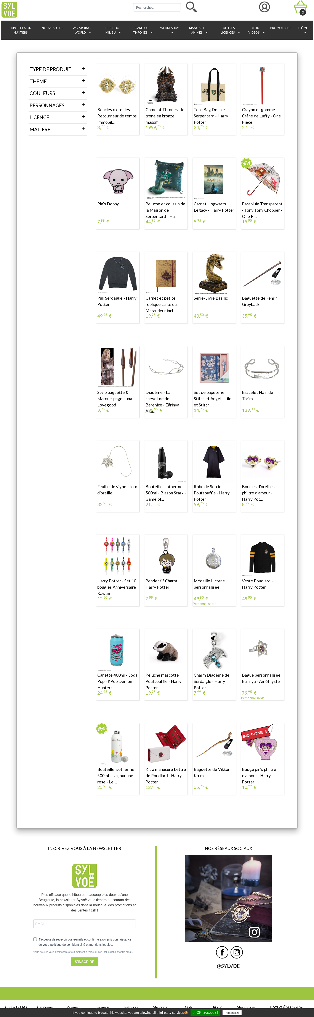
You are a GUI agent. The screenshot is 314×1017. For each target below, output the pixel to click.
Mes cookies (246, 1007)
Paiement (74, 1007)
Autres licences (231, 30)
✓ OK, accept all (205, 1012)
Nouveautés (51, 28)
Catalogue (45, 1007)
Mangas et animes (199, 30)
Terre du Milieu (113, 30)
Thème (302, 30)
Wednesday (169, 30)
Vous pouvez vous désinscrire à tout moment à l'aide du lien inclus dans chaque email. (83, 952)
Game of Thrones (143, 30)
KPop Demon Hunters (20, 30)
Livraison (102, 1007)
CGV (188, 1007)
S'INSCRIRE (85, 962)
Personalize (232, 1012)
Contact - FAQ (16, 1007)
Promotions (280, 28)
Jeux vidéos (257, 30)
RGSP (217, 1007)
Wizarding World (82, 30)
